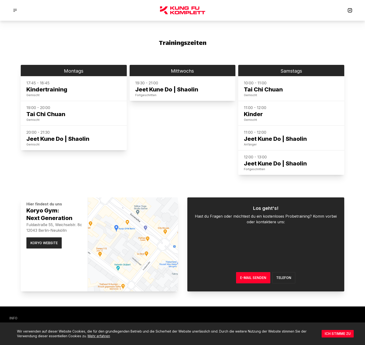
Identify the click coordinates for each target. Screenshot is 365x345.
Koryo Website (44, 243)
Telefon (283, 277)
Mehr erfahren (99, 336)
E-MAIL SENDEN (253, 277)
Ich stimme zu (338, 334)
